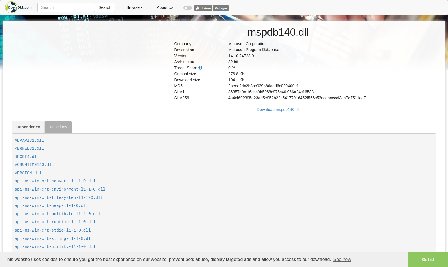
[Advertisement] (61, 61)
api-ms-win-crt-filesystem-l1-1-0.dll (59, 197)
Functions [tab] (58, 127)
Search (105, 7)
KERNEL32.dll (29, 148)
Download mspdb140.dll (278, 109)
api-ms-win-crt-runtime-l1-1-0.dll (55, 222)
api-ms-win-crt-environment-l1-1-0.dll (60, 189)
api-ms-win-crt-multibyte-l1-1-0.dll (58, 214)
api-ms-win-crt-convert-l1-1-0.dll (55, 181)
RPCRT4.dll (27, 157)
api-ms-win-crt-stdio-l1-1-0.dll (53, 230)
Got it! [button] (428, 259)
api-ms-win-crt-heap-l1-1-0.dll (51, 205)
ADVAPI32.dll (29, 140)
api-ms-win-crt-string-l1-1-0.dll (54, 238)
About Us (165, 7)
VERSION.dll (28, 173)
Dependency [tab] (28, 127)
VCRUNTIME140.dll (34, 165)
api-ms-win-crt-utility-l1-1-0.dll (55, 246)
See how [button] (342, 259)
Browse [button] (134, 7)
